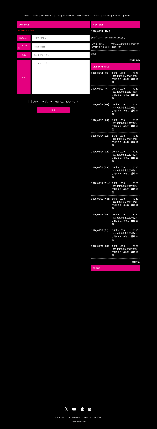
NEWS (35, 15)
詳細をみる (135, 60)
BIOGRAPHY (68, 15)
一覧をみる (135, 261)
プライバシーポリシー (42, 101)
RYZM (83, 421)
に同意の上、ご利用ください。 (53, 101)
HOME (26, 15)
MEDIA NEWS (47, 15)
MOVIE (97, 15)
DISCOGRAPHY (84, 15)
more (127, 15)
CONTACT (117, 15)
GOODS (106, 15)
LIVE (58, 15)
